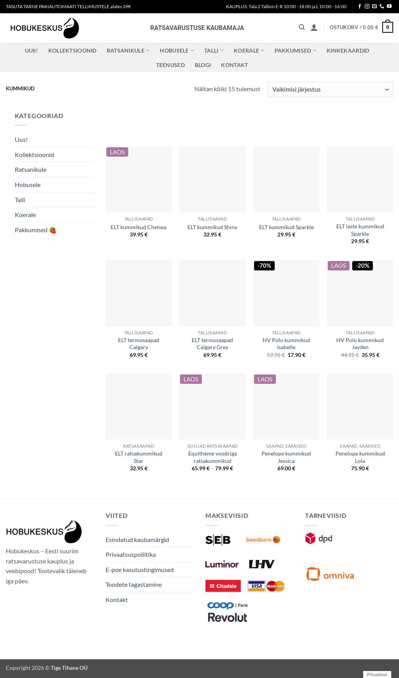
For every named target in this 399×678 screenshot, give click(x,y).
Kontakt (234, 65)
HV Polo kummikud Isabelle (286, 344)
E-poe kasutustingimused (140, 569)
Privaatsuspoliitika (131, 554)
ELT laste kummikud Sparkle (360, 230)
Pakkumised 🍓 (35, 229)
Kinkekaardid (348, 50)
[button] (314, 27)
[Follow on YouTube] (389, 6)
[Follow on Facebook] (359, 6)
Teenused (170, 65)
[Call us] (382, 6)
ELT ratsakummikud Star (138, 457)
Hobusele (177, 50)
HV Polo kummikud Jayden (360, 344)
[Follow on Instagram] (367, 6)
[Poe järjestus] (330, 89)
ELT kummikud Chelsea (138, 227)
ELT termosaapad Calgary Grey (212, 344)
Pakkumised (295, 50)
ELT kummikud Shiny (212, 227)
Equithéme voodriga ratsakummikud (212, 457)
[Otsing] (302, 27)
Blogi (203, 65)
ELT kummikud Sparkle (286, 227)
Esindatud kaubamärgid (137, 539)
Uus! (31, 50)
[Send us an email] (374, 6)
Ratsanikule (128, 50)
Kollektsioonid (72, 50)
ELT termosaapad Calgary (138, 344)
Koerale (249, 50)
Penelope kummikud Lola (360, 457)
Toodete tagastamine (134, 584)
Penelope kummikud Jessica (286, 457)
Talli (214, 50)
